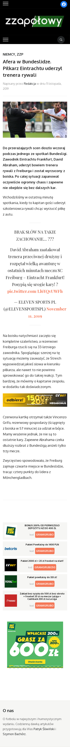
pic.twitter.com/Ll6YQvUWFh (35, 291)
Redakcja (30, 83)
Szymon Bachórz (14, 734)
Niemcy (9, 54)
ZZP (20, 54)
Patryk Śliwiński (44, 729)
